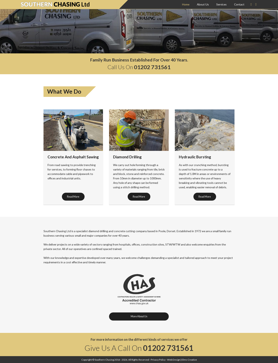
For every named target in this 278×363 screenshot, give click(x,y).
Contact (239, 4)
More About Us (139, 316)
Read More (73, 196)
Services (221, 4)
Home (185, 4)
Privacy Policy (158, 359)
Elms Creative (189, 359)
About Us (203, 4)
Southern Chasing (104, 359)
